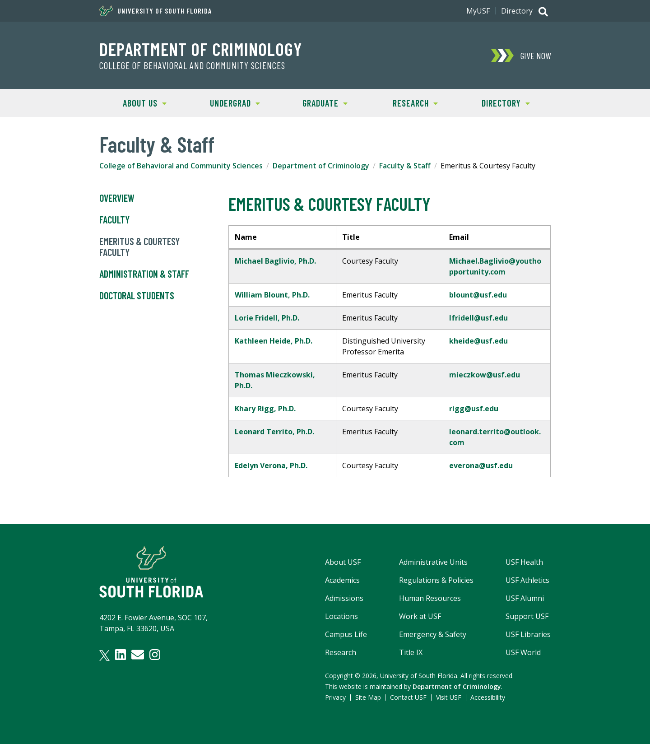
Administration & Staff (144, 274)
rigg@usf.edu (473, 409)
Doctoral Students (136, 295)
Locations (341, 616)
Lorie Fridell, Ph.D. (268, 318)
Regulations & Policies (436, 580)
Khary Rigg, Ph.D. (265, 409)
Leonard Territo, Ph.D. (274, 432)
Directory (517, 10)
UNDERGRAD (225, 102)
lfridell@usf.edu (478, 318)
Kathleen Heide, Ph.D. (273, 341)
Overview (117, 198)
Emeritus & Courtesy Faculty (139, 247)
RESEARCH (404, 102)
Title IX (410, 652)
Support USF (527, 616)
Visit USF (448, 697)
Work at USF (420, 616)
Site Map (368, 697)
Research (340, 652)
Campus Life (346, 634)
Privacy (335, 697)
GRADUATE (314, 102)
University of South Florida (155, 10)
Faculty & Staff (405, 166)
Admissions (344, 598)
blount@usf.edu (478, 295)
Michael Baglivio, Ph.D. (275, 261)
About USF (343, 562)
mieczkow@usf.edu (484, 375)
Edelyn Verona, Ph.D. (271, 465)
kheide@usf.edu (478, 341)
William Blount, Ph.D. (272, 295)
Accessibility (487, 697)
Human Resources (430, 598)
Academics (342, 580)
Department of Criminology (200, 49)
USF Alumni (525, 598)
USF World (523, 652)
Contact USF (408, 697)
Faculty (114, 219)
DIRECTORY (495, 102)
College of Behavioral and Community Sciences (192, 65)
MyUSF (478, 10)
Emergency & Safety (432, 634)
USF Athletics (527, 580)
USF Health (524, 562)
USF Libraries (528, 634)
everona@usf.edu (481, 465)
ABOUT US (133, 102)
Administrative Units (433, 562)
